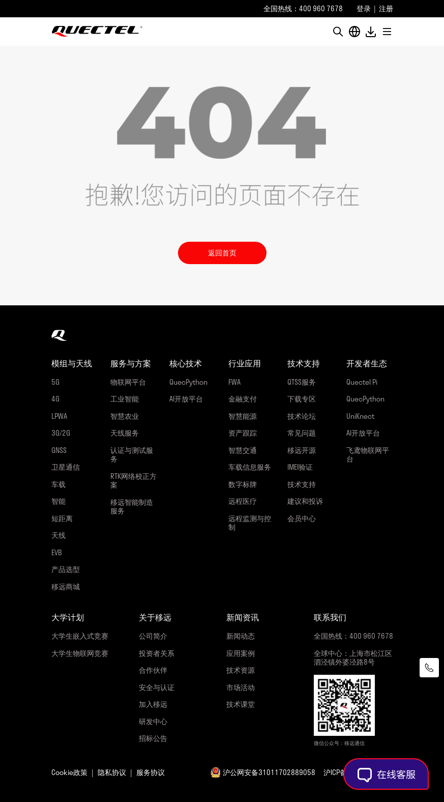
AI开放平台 (186, 398)
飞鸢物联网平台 (367, 455)
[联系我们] (429, 667)
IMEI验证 (300, 467)
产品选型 (65, 569)
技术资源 (240, 670)
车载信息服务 (249, 467)
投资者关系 (156, 653)
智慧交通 (242, 450)
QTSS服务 (301, 382)
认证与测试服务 (131, 455)
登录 (364, 8)
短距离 (62, 518)
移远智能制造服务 (131, 507)
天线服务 (124, 432)
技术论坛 (301, 416)
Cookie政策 (69, 772)
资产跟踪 (242, 432)
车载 (58, 484)
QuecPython (188, 382)
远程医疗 (242, 501)
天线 (58, 535)
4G (55, 398)
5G (55, 382)
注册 (386, 8)
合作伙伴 (153, 670)
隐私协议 (112, 772)
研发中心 (153, 721)
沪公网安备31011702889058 (269, 772)
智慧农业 (124, 416)
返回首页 (222, 252)
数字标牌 (242, 484)
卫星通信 (65, 467)
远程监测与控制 (249, 523)
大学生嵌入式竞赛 (79, 636)
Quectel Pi (361, 382)
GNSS (59, 450)
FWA (234, 382)
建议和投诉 (305, 501)
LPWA (59, 416)
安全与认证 (156, 687)
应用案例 (240, 653)
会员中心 (301, 518)
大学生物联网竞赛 (79, 653)
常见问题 (301, 432)
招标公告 (153, 738)
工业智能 (124, 398)
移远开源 (301, 450)
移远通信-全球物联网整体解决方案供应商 (97, 31)
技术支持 (301, 484)
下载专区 (301, 398)
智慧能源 (242, 416)
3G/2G (60, 432)
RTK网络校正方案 (133, 481)
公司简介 (153, 636)
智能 (58, 501)
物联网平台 (128, 382)
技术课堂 (240, 704)
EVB (56, 552)
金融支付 (242, 398)
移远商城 (65, 586)
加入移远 (153, 704)
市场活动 (240, 687)
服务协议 (150, 772)
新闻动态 (240, 636)
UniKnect (360, 416)
